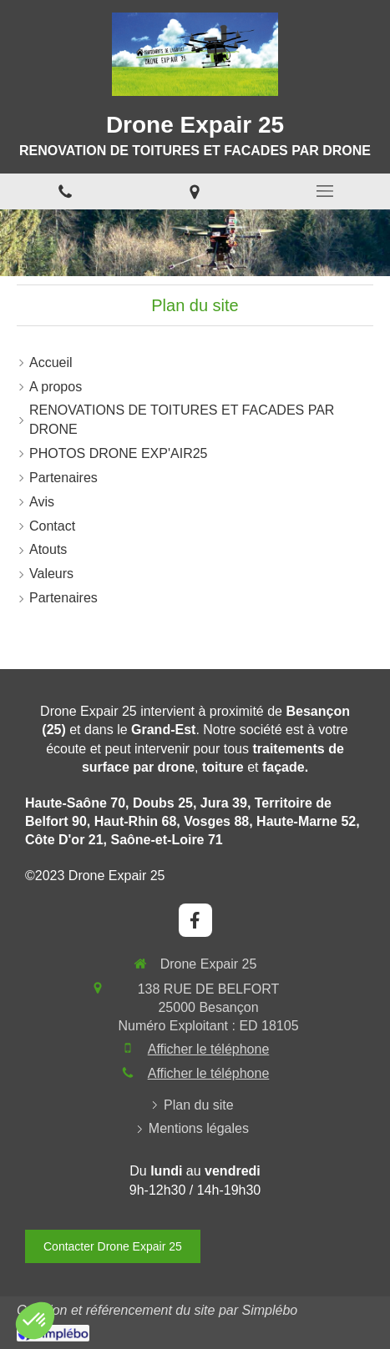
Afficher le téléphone (209, 1049)
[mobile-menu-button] (325, 191)
